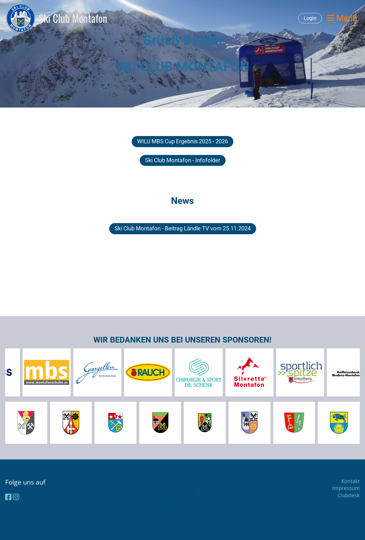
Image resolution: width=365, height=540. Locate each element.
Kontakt (350, 481)
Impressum (346, 488)
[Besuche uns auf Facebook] (8, 497)
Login (310, 18)
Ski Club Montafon (73, 18)
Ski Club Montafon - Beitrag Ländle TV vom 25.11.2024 (183, 228)
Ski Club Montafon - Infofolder (182, 160)
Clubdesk (349, 495)
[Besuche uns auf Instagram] (16, 497)
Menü (342, 18)
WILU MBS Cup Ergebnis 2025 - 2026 (182, 141)
